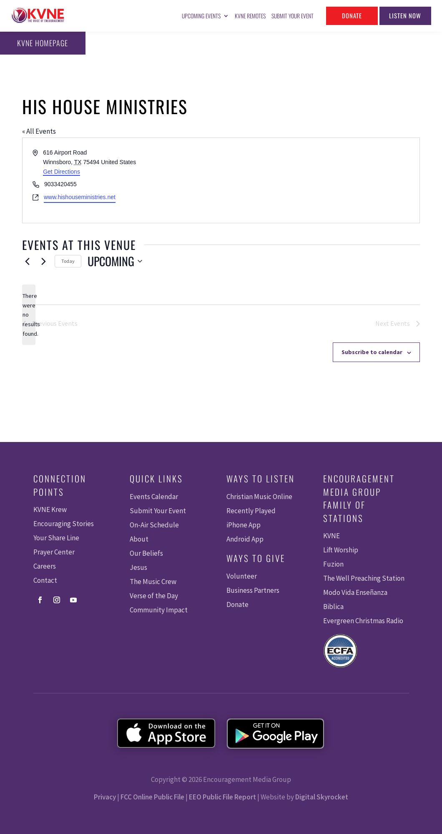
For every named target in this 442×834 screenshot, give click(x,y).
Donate (351, 15)
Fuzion (333, 564)
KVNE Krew (50, 509)
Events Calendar (154, 496)
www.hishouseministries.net (80, 197)
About (139, 539)
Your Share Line (56, 537)
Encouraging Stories (63, 523)
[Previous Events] (27, 261)
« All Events (39, 131)
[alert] (28, 315)
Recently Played (251, 510)
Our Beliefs (146, 553)
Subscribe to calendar (372, 352)
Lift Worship (340, 549)
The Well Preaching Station (363, 578)
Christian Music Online (259, 496)
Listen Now (405, 15)
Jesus (138, 567)
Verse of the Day (154, 595)
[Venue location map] (319, 180)
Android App (245, 539)
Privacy (105, 797)
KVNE (331, 535)
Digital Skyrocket (321, 797)
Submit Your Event (292, 16)
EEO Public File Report (222, 797)
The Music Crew (153, 581)
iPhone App (243, 524)
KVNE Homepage (39, 42)
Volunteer (241, 576)
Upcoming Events (201, 16)
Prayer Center (54, 552)
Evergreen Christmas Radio (363, 620)
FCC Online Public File (152, 797)
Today (68, 261)
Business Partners (252, 590)
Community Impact (159, 609)
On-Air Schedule (154, 524)
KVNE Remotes (250, 16)
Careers (44, 566)
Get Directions (61, 171)
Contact (45, 580)
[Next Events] (43, 261)
